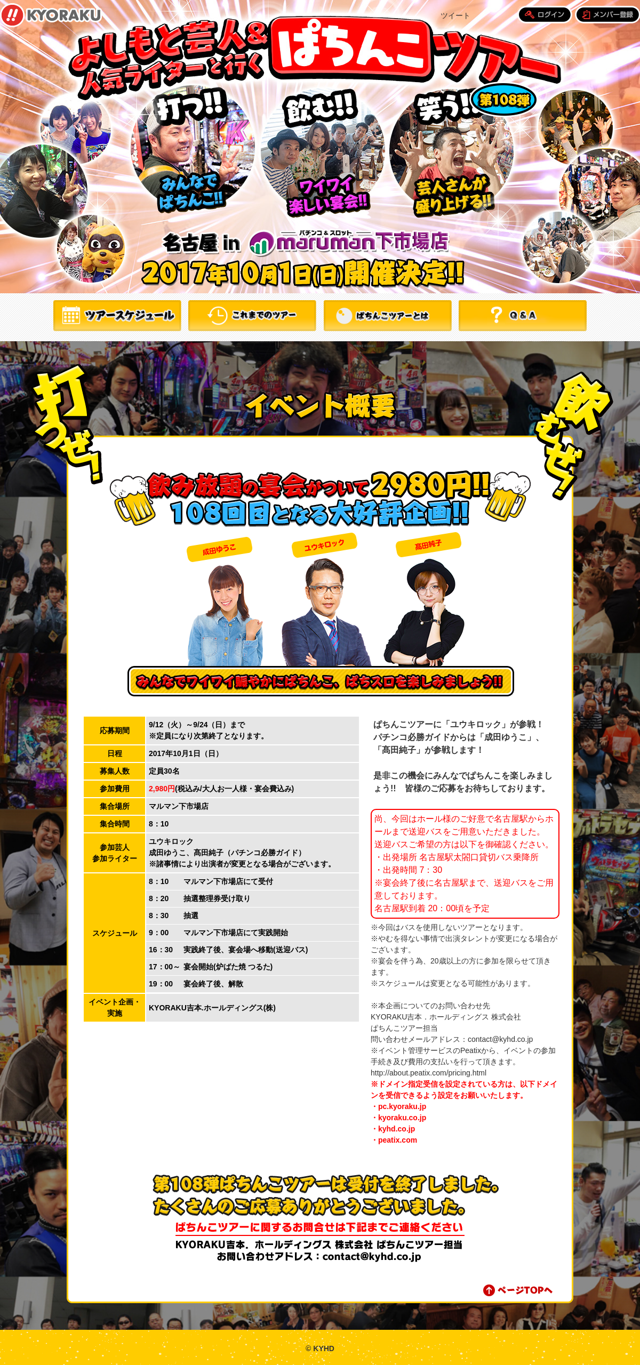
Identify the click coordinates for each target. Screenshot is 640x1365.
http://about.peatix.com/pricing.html (428, 1073)
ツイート (455, 15)
